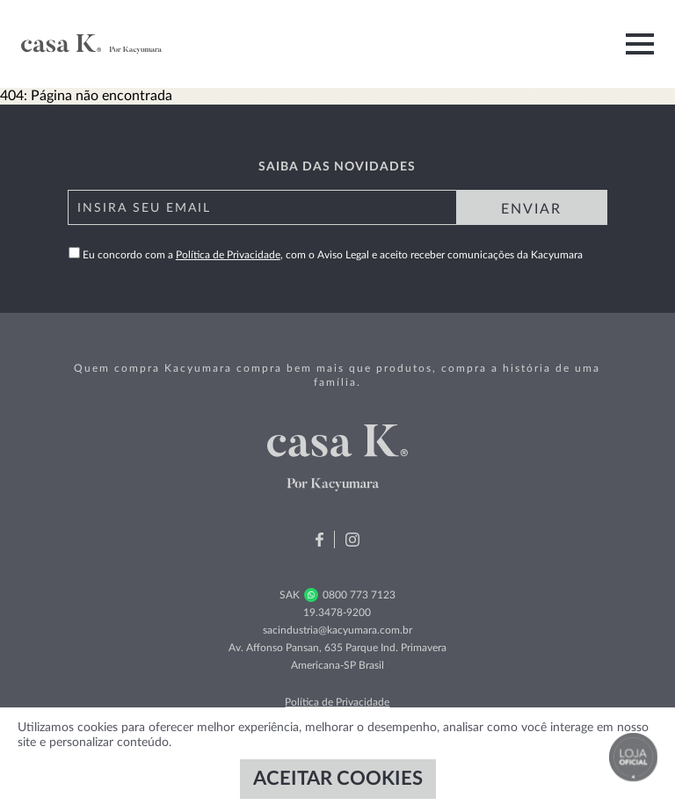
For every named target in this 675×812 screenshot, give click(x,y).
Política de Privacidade (228, 255)
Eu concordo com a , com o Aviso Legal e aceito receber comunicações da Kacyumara (326, 255)
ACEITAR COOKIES (338, 778)
